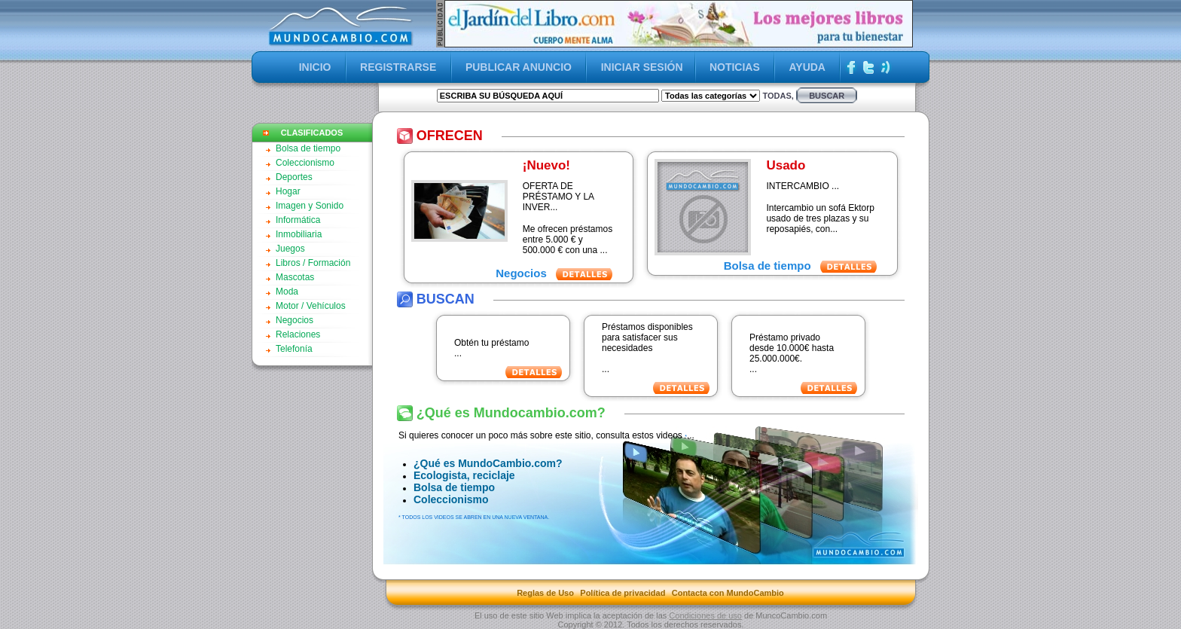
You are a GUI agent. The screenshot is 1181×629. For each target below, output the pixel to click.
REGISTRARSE (398, 67)
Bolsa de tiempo (308, 148)
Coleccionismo (305, 162)
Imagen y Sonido (309, 205)
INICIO (315, 67)
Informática (298, 220)
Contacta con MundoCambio (728, 592)
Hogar (288, 191)
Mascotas (295, 277)
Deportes (294, 177)
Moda (287, 291)
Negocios (294, 320)
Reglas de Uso (545, 592)
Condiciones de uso (705, 615)
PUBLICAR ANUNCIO (518, 67)
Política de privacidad (622, 592)
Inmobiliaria (299, 234)
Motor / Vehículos (311, 306)
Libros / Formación (313, 263)
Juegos (290, 248)
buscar (826, 95)
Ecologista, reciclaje (464, 475)
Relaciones (298, 334)
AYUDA (807, 67)
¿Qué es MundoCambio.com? (488, 463)
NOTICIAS (735, 67)
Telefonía (294, 349)
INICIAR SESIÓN (642, 67)
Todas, (777, 95)
